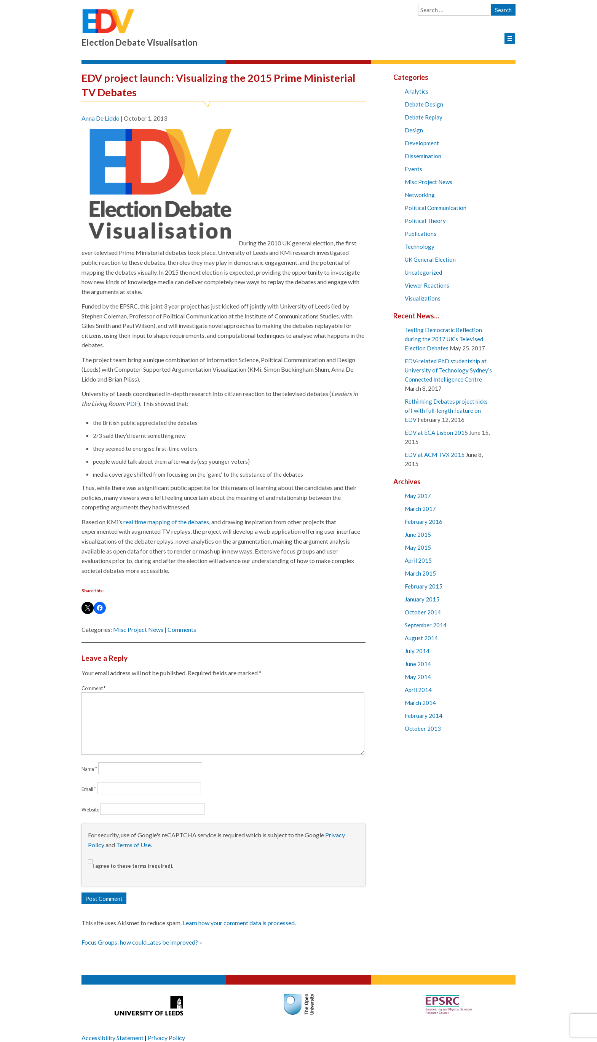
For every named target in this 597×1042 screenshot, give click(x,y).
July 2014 (417, 650)
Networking (420, 194)
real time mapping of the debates (166, 521)
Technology (419, 246)
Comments (182, 629)
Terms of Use (133, 844)
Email (88, 789)
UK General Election (430, 259)
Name (89, 769)
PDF (132, 403)
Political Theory (425, 220)
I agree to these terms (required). (130, 866)
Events (413, 168)
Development (422, 143)
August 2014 (421, 638)
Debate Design (424, 104)
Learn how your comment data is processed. (239, 922)
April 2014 (418, 689)
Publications (420, 233)
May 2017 (418, 495)
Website (90, 810)
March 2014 (420, 702)
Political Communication (435, 207)
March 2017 (420, 508)
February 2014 (423, 715)
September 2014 (426, 625)
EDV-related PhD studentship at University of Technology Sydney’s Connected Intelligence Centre (448, 370)
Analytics (416, 91)
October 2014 (423, 612)
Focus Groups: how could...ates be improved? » (141, 942)
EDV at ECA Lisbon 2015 (436, 432)
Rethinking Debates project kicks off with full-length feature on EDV (446, 410)
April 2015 (418, 560)
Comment (93, 688)
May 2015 (418, 547)
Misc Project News (138, 629)
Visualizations (423, 298)
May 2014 (418, 676)
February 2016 (423, 521)
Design (414, 130)
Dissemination (423, 156)
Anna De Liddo (100, 118)
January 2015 (422, 599)
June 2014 (418, 663)
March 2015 (420, 573)
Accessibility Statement (112, 1037)
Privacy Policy (166, 1037)
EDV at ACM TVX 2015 (435, 454)
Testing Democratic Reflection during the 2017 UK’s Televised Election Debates (444, 339)
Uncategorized (423, 272)
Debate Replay (423, 117)
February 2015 (423, 586)
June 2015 (418, 534)
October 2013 (423, 728)
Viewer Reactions (427, 285)
